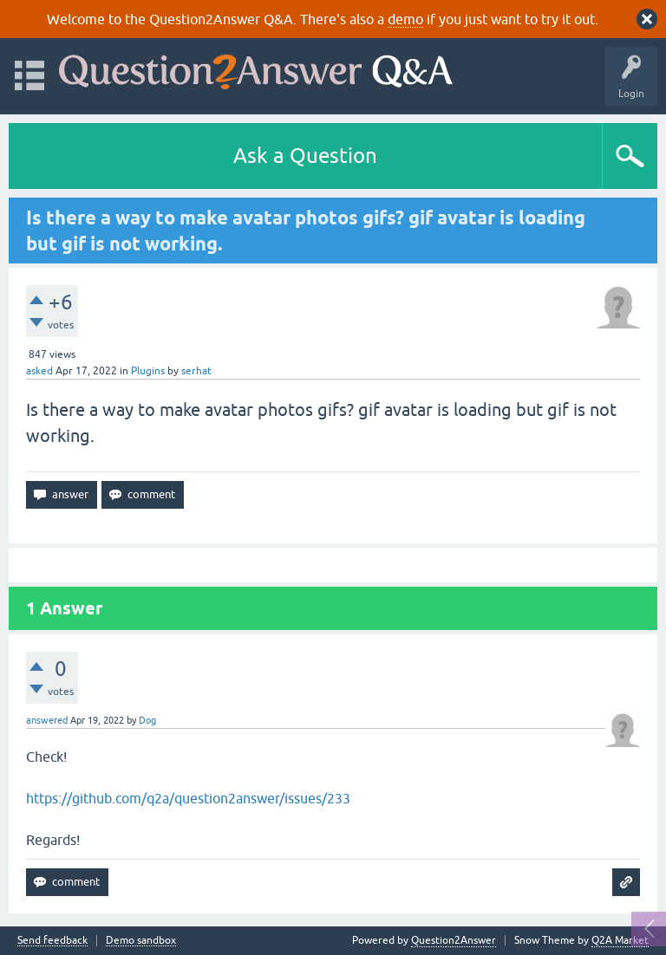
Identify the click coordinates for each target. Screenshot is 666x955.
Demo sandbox (141, 940)
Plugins (148, 371)
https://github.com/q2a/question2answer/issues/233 (188, 798)
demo (405, 19)
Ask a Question (305, 155)
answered (47, 720)
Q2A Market (620, 940)
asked (39, 371)
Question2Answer (453, 940)
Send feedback (52, 940)
